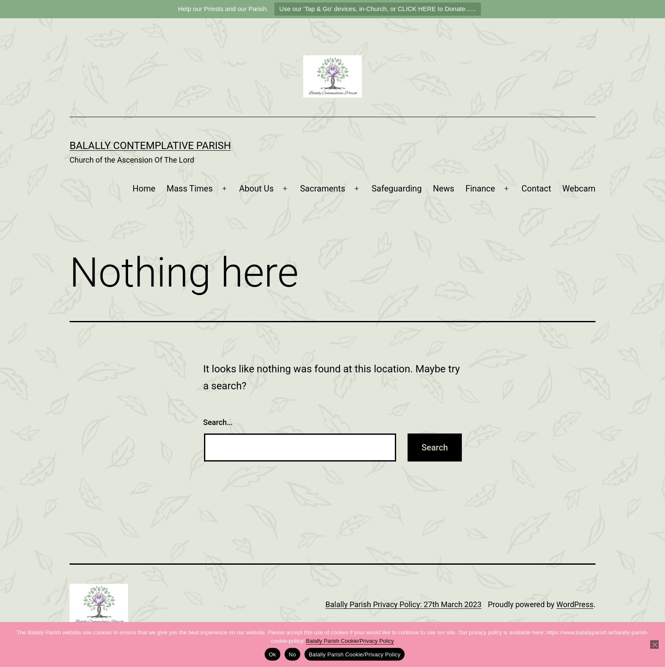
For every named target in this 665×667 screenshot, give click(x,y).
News (443, 188)
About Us (256, 188)
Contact (536, 188)
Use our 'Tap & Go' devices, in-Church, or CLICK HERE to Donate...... (377, 8)
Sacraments (322, 188)
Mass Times (190, 188)
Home (144, 188)
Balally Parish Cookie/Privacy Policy (350, 641)
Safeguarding (397, 188)
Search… (217, 422)
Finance (480, 188)
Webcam (578, 188)
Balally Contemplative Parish (150, 146)
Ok (272, 654)
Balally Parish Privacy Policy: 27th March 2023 (403, 604)
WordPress (574, 604)
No (292, 654)
